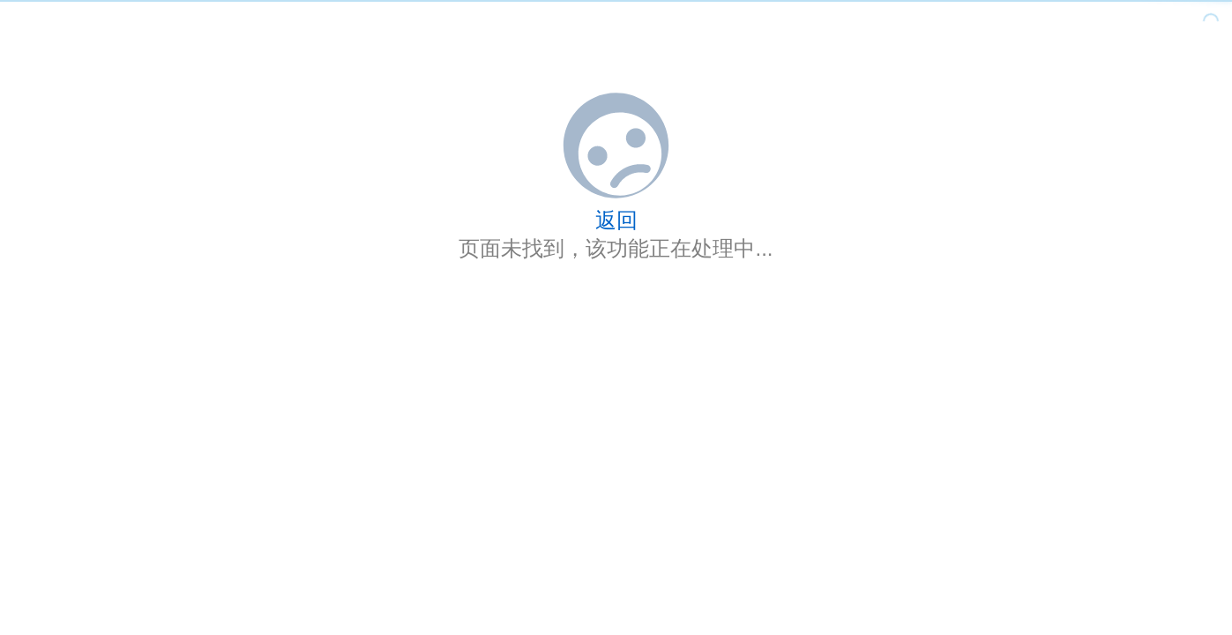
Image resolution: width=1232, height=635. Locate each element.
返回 (616, 220)
